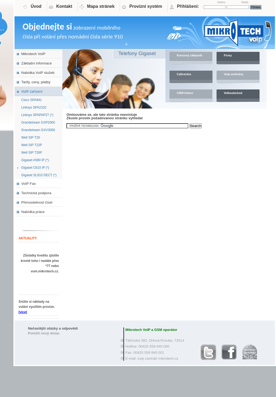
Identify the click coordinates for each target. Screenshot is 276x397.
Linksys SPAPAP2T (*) (37, 115)
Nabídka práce (33, 212)
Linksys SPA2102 (33, 107)
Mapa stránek (101, 6)
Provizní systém (145, 6)
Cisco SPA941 (31, 100)
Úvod (36, 6)
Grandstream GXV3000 (38, 130)
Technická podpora (36, 193)
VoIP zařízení (32, 91)
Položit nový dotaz (43, 333)
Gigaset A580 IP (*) (35, 160)
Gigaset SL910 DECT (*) (38, 175)
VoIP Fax (28, 184)
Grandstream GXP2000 (38, 122)
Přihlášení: (188, 6)
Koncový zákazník (189, 55)
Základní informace (36, 63)
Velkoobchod (233, 93)
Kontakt (64, 6)
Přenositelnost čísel (36, 202)
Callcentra (184, 74)
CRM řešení (185, 93)
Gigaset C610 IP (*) (35, 167)
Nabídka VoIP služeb (38, 73)
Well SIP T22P (31, 145)
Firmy (228, 55)
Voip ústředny (233, 74)
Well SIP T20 (30, 137)
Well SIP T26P (31, 152)
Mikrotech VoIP (33, 54)
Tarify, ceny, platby (35, 82)
